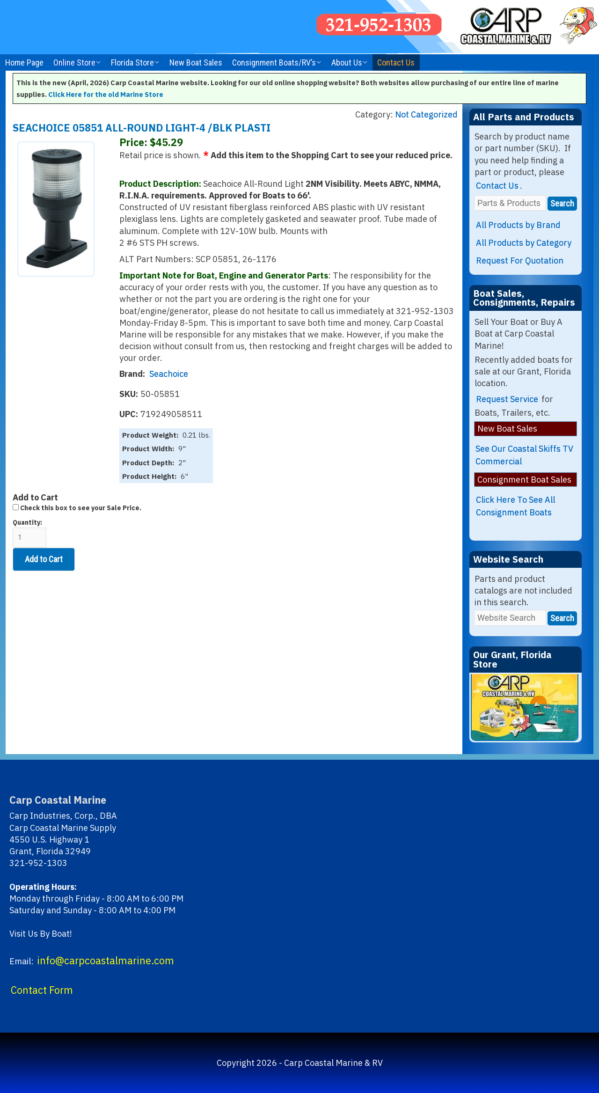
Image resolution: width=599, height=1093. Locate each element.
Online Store (74, 62)
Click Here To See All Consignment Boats (515, 506)
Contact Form (42, 990)
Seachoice (168, 373)
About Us (346, 62)
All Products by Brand (518, 225)
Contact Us (396, 62)
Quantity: (29, 533)
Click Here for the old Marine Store (105, 94)
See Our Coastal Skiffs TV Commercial (524, 455)
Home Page (24, 62)
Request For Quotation (519, 260)
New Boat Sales (195, 62)
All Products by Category (523, 242)
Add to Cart (44, 559)
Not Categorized (426, 114)
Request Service (507, 399)
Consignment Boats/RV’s (274, 62)
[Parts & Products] (510, 203)
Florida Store (132, 62)
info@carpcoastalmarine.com (105, 960)
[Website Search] (510, 617)
